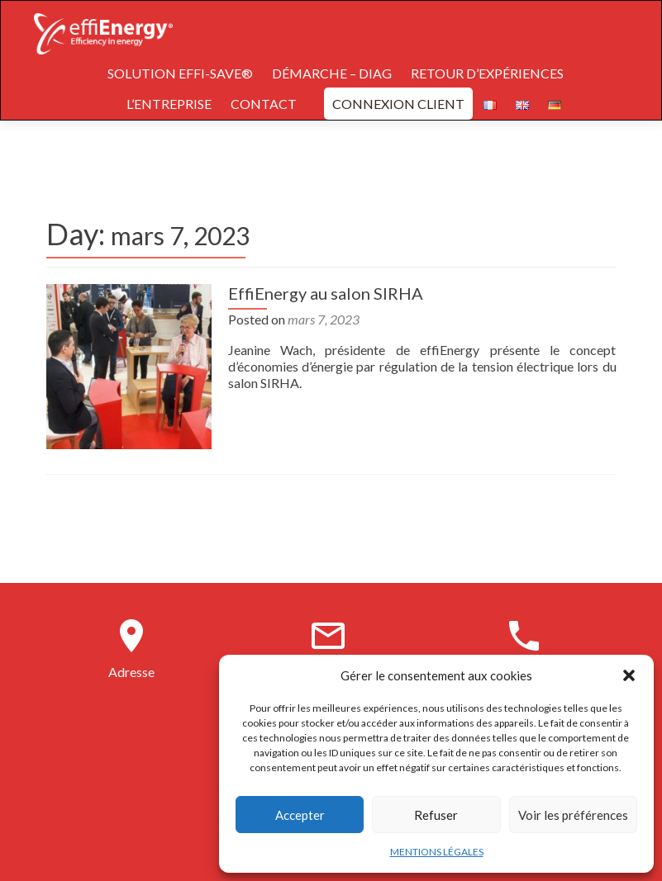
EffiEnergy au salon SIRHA (325, 293)
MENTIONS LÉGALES (436, 851)
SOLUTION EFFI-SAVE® (180, 73)
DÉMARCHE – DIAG (332, 73)
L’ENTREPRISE (169, 103)
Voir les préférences (573, 815)
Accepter (300, 815)
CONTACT (264, 103)
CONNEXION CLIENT (398, 103)
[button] (629, 675)
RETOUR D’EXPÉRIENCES (487, 73)
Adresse (131, 672)
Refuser (436, 815)
